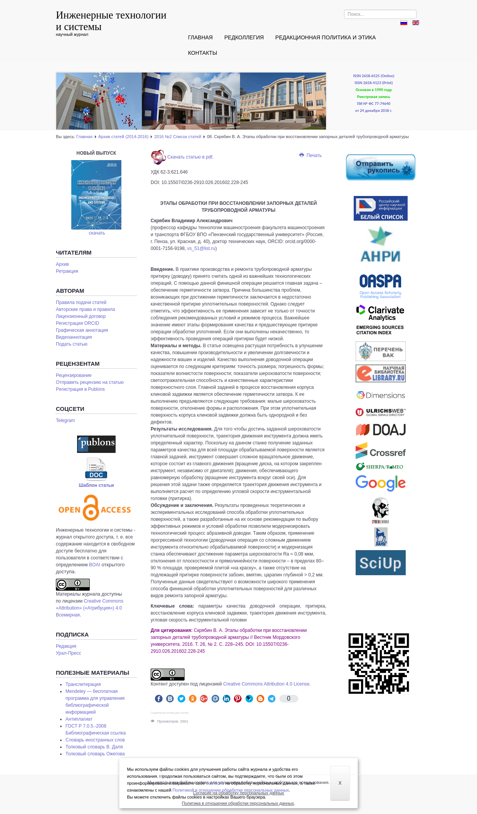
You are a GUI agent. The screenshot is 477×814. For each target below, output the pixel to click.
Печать (310, 155)
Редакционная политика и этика (325, 37)
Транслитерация (83, 684)
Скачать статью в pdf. (182, 157)
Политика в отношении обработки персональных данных (238, 803)
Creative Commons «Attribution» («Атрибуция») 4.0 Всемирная (89, 608)
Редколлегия (244, 37)
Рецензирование (74, 375)
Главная (200, 37)
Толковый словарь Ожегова (95, 754)
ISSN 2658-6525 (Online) (374, 75)
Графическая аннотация (82, 330)
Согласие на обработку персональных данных (238, 792)
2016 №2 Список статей (177, 136)
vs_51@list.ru (201, 248)
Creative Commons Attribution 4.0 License (266, 684)
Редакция (66, 646)
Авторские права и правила (85, 309)
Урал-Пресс (68, 653)
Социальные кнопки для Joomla (169, 712)
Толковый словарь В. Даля (94, 747)
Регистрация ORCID (77, 323)
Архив (62, 264)
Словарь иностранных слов (95, 740)
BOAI (94, 564)
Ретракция (67, 271)
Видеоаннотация (74, 337)
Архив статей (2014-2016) (123, 136)
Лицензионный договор (81, 316)
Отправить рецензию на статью (90, 382)
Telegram (65, 420)
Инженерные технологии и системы (111, 20)
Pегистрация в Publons (80, 389)
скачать (97, 233)
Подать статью (71, 344)
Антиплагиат (79, 719)
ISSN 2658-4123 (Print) (373, 82)
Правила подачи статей (81, 302)
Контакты (202, 53)
